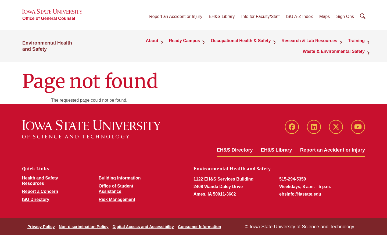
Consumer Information (199, 226)
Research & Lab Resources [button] (309, 40)
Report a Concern (40, 191)
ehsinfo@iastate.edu (300, 194)
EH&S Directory (235, 150)
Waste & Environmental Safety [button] (334, 51)
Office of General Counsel (48, 18)
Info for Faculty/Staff (260, 16)
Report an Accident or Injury (175, 16)
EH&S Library (222, 16)
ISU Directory (35, 199)
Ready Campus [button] (184, 40)
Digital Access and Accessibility (143, 226)
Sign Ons (345, 16)
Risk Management (117, 199)
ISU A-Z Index (299, 16)
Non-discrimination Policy (84, 226)
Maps (324, 16)
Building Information (120, 178)
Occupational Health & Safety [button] (241, 40)
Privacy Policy (41, 226)
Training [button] (356, 40)
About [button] (152, 40)
